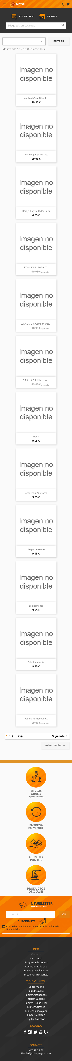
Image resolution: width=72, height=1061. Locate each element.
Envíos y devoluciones (36, 970)
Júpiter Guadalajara (36, 1010)
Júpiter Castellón (36, 1019)
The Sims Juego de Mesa (36, 154)
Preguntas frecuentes (36, 974)
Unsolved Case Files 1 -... (36, 98)
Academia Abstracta (36, 492)
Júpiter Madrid (36, 986)
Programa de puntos (36, 962)
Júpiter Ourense (36, 1006)
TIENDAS (48, 16)
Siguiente (60, 736)
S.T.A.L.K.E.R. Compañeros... (36, 323)
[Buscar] (36, 25)
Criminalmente (36, 662)
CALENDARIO (22, 16)
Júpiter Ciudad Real (36, 1002)
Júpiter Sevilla (36, 990)
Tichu (36, 436)
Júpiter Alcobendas (36, 994)
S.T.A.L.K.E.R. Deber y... (36, 267)
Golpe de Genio (36, 549)
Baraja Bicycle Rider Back (36, 210)
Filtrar (58, 41)
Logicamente (36, 605)
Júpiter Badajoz (36, 998)
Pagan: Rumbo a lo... (36, 718)
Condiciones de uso (36, 966)
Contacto (36, 954)
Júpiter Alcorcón (36, 1014)
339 (20, 736)
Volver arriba (55, 745)
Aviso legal (36, 958)
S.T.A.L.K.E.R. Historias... (36, 380)
